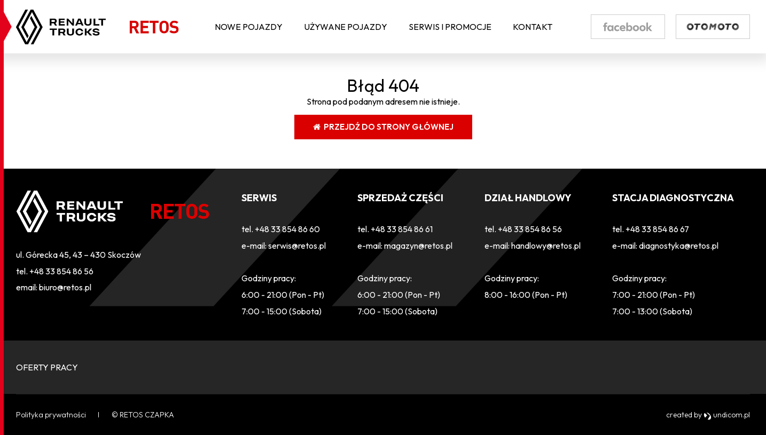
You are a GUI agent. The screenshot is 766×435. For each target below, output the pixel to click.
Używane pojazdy (345, 26)
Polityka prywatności (51, 415)
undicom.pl (727, 415)
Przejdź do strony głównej (383, 127)
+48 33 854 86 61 (402, 229)
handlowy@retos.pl (546, 245)
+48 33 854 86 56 (61, 271)
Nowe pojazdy (249, 26)
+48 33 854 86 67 (657, 229)
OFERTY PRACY (47, 367)
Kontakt (532, 26)
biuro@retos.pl (65, 287)
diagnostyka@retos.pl (678, 245)
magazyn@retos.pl (418, 245)
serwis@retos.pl (297, 245)
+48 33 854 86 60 (287, 229)
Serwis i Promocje (450, 26)
